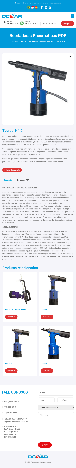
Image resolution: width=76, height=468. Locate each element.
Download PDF (23, 180)
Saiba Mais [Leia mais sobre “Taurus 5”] (11, 371)
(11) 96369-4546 (31, 24)
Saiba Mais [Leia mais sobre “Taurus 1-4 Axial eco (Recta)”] (11, 317)
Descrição (8, 180)
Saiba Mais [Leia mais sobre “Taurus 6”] (46, 317)
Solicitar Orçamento (12, 170)
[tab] (8, 180)
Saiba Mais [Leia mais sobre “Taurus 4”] (46, 371)
